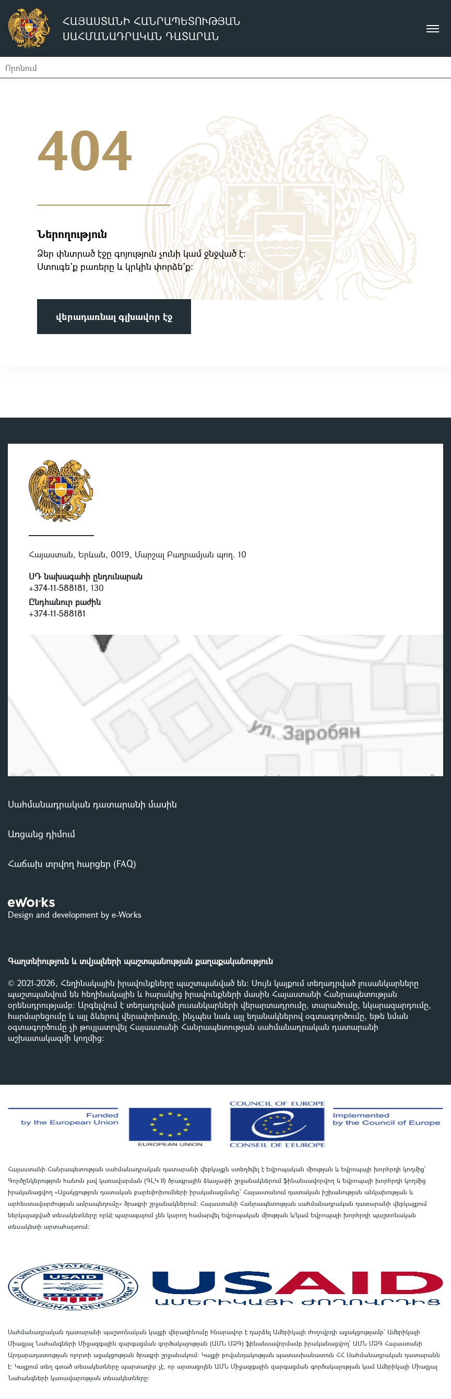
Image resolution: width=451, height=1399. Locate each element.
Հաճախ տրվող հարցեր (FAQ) (72, 863)
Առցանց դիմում (41, 833)
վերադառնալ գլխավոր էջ (114, 316)
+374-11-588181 (57, 587)
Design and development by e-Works (74, 914)
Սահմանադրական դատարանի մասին (92, 804)
